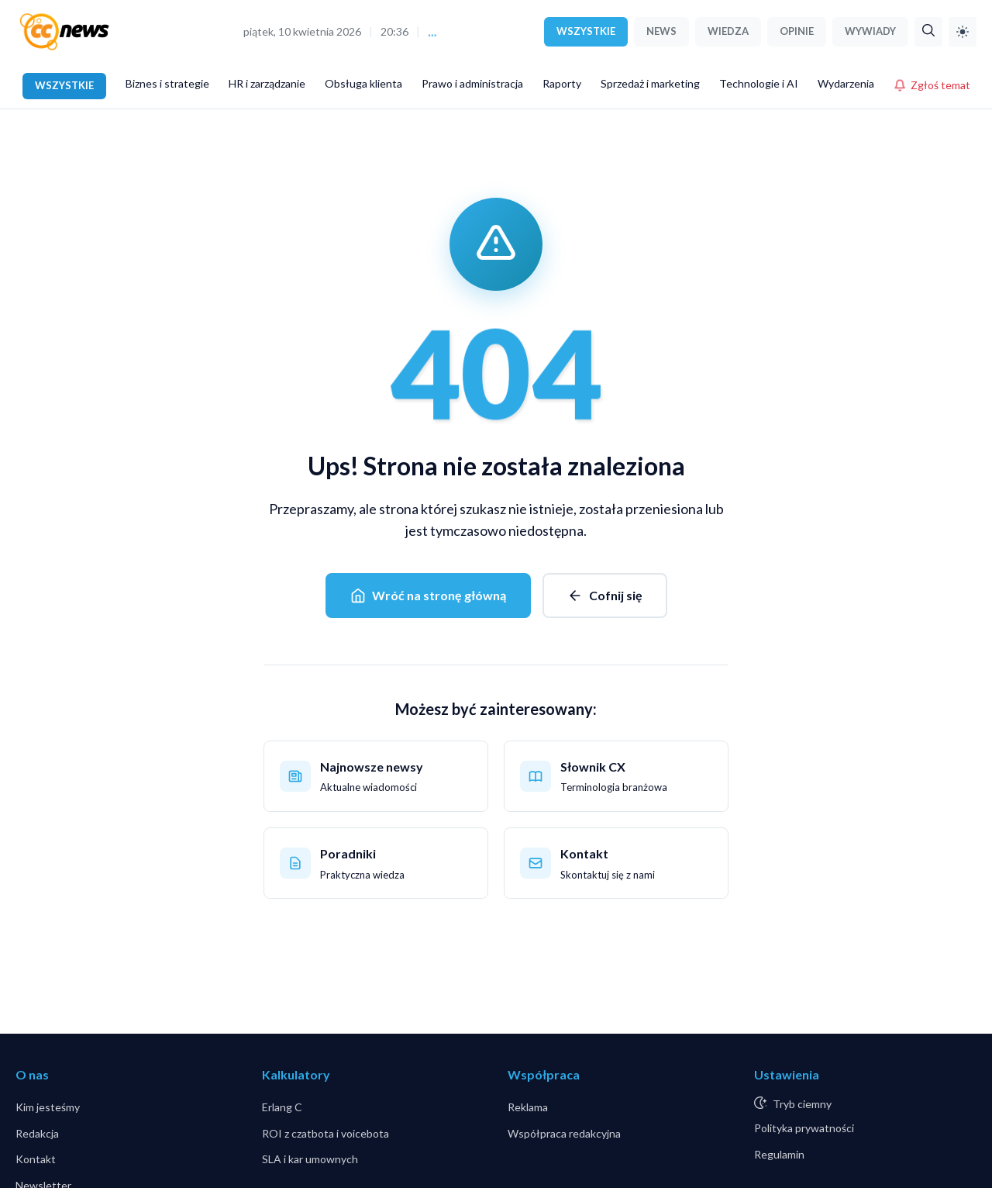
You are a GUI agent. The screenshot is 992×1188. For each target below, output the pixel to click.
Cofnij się (604, 595)
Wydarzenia (846, 83)
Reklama (528, 1107)
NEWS (661, 31)
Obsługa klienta (363, 83)
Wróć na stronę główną (428, 595)
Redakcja (37, 1133)
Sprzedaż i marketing (650, 83)
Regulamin (779, 1154)
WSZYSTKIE (585, 31)
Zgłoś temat (932, 85)
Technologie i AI (758, 83)
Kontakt (36, 1159)
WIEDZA (728, 31)
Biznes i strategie (167, 83)
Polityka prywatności (804, 1127)
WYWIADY (870, 31)
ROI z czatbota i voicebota (325, 1133)
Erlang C (282, 1107)
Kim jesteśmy (48, 1107)
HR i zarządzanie (267, 83)
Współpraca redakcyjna (564, 1133)
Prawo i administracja (472, 83)
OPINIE (797, 31)
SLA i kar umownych (310, 1159)
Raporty (561, 83)
